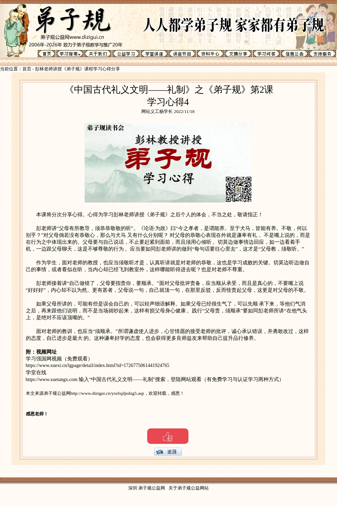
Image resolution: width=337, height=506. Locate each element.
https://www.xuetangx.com (52, 379)
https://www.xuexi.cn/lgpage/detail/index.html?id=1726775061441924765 (98, 365)
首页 (26, 68)
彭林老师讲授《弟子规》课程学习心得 (73, 68)
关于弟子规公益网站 (188, 488)
